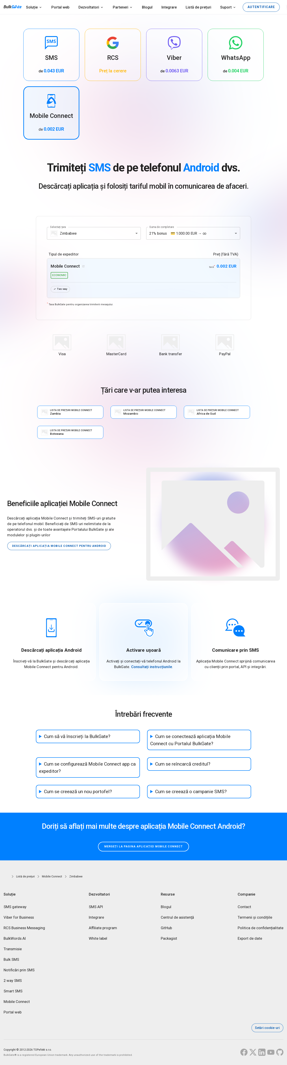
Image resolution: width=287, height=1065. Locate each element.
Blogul (147, 7)
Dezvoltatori (88, 7)
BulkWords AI (15, 939)
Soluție (32, 7)
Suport (226, 7)
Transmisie (13, 950)
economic (59, 275)
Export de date (250, 939)
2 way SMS (13, 982)
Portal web (60, 7)
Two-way (61, 289)
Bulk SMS (11, 961)
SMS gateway (15, 908)
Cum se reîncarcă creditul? (182, 764)
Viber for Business (19, 918)
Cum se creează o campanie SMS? (191, 792)
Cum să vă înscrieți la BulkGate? (77, 737)
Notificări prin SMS (19, 971)
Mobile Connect (17, 1003)
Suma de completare (161, 227)
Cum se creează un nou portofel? (78, 792)
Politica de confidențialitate (260, 929)
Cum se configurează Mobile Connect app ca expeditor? (87, 768)
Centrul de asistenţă (177, 918)
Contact (244, 908)
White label (98, 939)
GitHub (166, 929)
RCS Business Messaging (24, 929)
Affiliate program (103, 929)
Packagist (169, 939)
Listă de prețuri (198, 7)
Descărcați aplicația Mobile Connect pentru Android (62, 546)
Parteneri (120, 7)
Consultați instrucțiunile (151, 667)
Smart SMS (13, 992)
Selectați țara (58, 227)
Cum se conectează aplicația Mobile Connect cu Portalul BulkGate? (190, 740)
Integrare (169, 7)
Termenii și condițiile (255, 918)
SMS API (96, 908)
